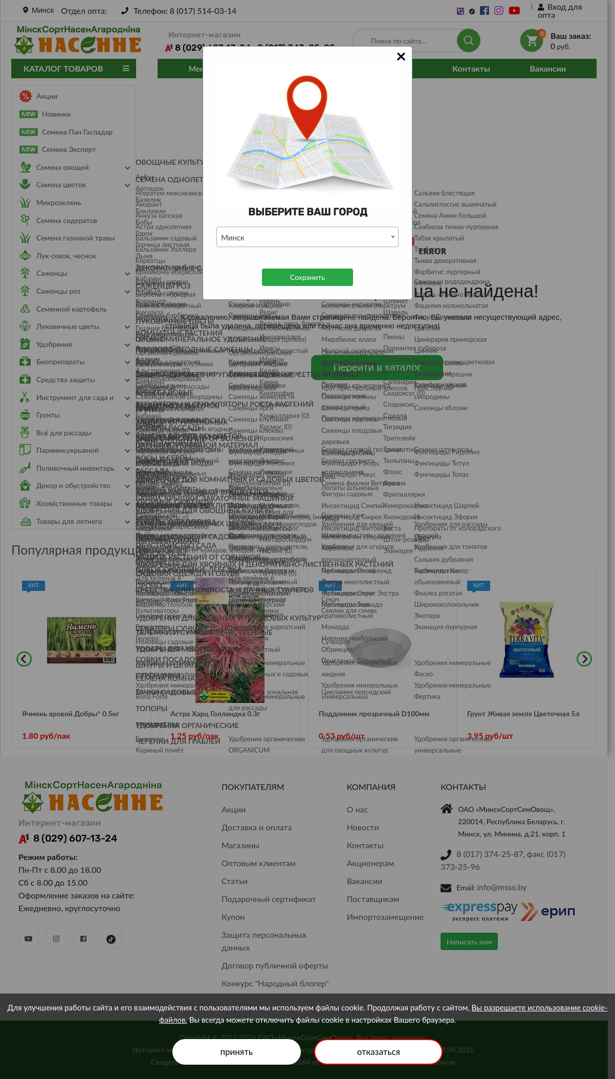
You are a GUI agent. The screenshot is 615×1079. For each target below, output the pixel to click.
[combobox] (307, 237)
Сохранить (307, 277)
